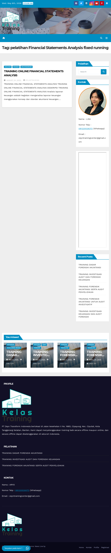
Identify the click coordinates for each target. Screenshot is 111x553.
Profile (96, 547)
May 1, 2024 (67, 359)
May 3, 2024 (41, 359)
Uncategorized (26, 66)
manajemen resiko (13, 348)
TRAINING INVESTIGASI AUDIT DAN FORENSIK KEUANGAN (90, 277)
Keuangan (10, 344)
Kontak (89, 547)
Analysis (8, 66)
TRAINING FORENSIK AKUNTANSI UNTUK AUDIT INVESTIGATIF (92, 302)
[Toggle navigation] (106, 38)
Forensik (37, 348)
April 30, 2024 (95, 359)
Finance (16, 66)
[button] (101, 38)
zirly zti (91, 364)
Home (81, 547)
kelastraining (31, 80)
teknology (65, 348)
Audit (44, 344)
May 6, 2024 (14, 359)
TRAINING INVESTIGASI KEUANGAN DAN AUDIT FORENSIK (90, 314)
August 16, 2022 (14, 80)
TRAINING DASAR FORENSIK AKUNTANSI (15, 356)
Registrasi (105, 547)
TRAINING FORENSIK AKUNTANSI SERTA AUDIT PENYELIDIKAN (91, 289)
